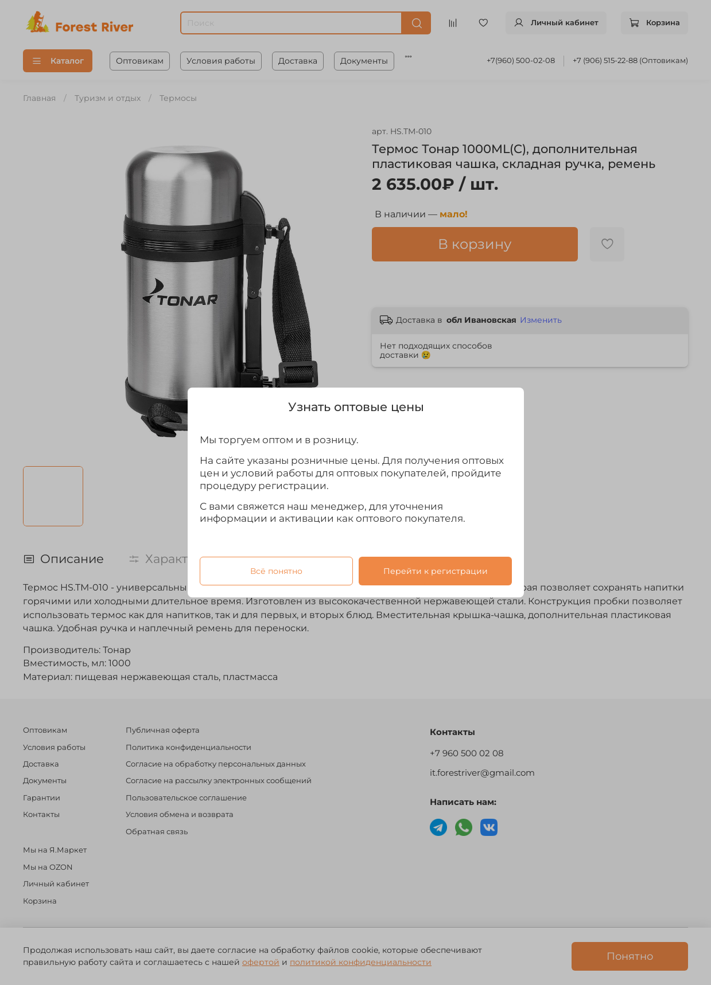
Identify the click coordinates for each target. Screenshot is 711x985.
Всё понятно (276, 571)
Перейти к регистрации (435, 571)
